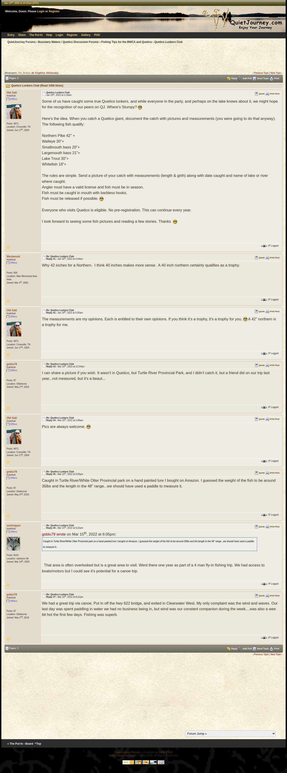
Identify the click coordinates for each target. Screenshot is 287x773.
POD (97, 35)
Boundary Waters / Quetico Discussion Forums (68, 42)
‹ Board (28, 743)
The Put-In (36, 35)
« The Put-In (15, 743)
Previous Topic (261, 73)
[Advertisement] (143, 58)
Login (41, 11)
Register (54, 11)
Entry (10, 35)
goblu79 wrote (54, 534)
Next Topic (275, 73)
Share (22, 35)
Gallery (86, 35)
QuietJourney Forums (21, 42)
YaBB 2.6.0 (165, 752)
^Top (38, 743)
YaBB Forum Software (122, 755)
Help (49, 35)
